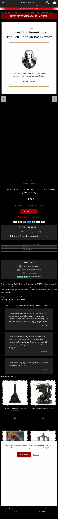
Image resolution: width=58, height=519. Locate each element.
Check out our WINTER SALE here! (29, 8)
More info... (44, 236)
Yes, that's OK (24, 455)
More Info (36, 455)
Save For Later (35, 217)
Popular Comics (14, 12)
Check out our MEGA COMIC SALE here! (29, 16)
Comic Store (7, 12)
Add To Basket (29, 212)
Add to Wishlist (23, 217)
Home (2, 12)
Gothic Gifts (29, 2)
